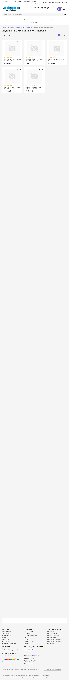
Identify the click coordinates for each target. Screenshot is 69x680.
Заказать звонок (37, 10)
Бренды (23, 19)
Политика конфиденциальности (52, 669)
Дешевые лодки (51, 643)
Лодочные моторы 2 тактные (54, 639)
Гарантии (26, 643)
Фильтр (8, 35)
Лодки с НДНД (6, 639)
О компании (27, 633)
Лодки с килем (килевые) (53, 635)
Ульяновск (5, 1)
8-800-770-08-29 (41, 8)
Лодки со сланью (51, 637)
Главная (4, 27)
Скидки (51, 19)
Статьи (45, 19)
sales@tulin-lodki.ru (33, 655)
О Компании (38, 19)
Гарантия (16, 19)
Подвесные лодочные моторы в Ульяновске (20, 27)
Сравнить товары (29, 631)
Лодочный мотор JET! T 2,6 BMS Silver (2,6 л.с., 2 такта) (34, 60)
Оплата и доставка (7, 19)
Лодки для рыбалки (52, 633)
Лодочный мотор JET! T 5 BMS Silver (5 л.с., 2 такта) (56, 60)
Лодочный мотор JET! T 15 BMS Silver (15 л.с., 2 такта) (34, 87)
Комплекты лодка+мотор (9, 643)
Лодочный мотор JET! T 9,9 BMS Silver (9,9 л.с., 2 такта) (12, 87)
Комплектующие (6, 635)
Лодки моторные (6, 631)
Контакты (30, 19)
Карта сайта (5, 641)
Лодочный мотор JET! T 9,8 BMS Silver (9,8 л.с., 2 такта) (12, 60)
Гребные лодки (6, 633)
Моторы (4, 637)
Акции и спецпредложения (31, 635)
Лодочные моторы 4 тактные (54, 641)
